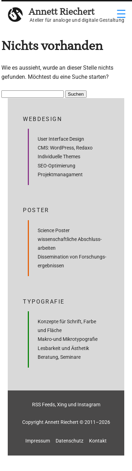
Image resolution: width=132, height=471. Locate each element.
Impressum (37, 441)
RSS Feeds (43, 404)
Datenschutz (69, 441)
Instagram (88, 404)
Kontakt (98, 441)
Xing (62, 404)
